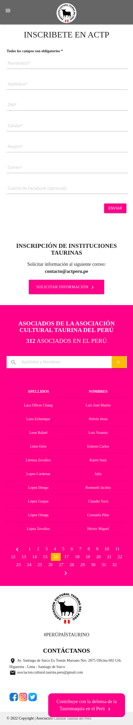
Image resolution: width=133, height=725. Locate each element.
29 (82, 564)
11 (117, 548)
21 (109, 556)
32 (114, 564)
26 (50, 564)
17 (66, 556)
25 (40, 564)
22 (120, 556)
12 (13, 556)
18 (77, 556)
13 (23, 556)
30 (93, 564)
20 (98, 556)
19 (88, 556)
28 (72, 564)
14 (34, 556)
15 (45, 556)
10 (107, 548)
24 (29, 564)
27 (61, 564)
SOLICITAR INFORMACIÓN (66, 287)
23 (18, 564)
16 (56, 556)
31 (104, 564)
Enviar (115, 208)
